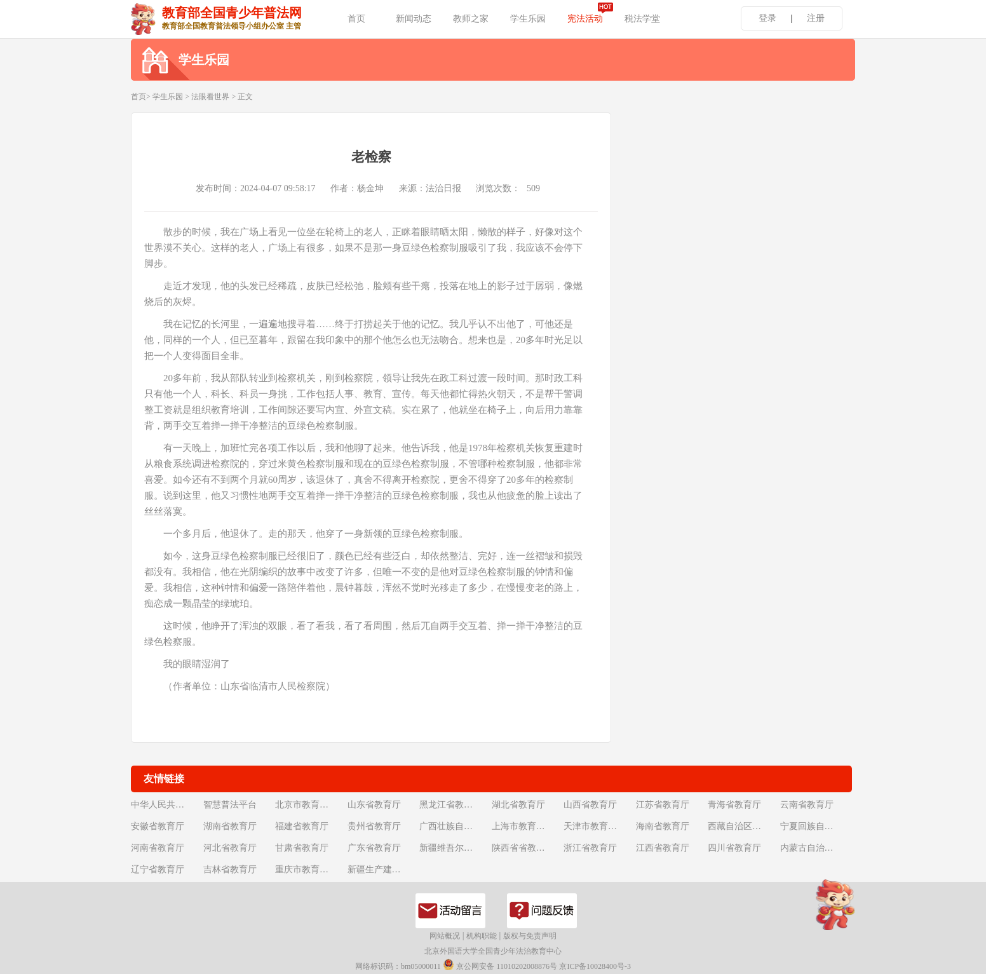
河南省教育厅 (157, 848)
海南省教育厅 (662, 826)
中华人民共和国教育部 (166, 804)
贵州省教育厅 (374, 826)
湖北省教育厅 (518, 804)
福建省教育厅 (301, 826)
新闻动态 (413, 19)
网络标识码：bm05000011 (398, 966)
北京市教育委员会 (310, 804)
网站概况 (444, 935)
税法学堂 (642, 19)
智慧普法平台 (230, 804)
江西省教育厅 (662, 848)
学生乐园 (528, 19)
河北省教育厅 (230, 848)
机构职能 (481, 935)
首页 (356, 19)
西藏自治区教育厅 (743, 826)
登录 (767, 18)
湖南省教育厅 (230, 826)
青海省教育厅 (734, 804)
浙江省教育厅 (590, 848)
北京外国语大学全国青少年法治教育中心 (493, 951)
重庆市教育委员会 (310, 869)
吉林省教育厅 (230, 869)
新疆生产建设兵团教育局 (382, 869)
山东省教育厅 (374, 804)
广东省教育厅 (374, 848)
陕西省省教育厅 (523, 848)
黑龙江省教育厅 (450, 804)
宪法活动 (585, 19)
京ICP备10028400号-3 (595, 966)
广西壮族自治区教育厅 (454, 826)
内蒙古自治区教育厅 (815, 848)
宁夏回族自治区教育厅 (815, 826)
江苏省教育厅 (662, 804)
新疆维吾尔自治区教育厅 (454, 848)
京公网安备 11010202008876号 (500, 965)
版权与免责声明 (530, 935)
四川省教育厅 (734, 848)
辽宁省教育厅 (157, 869)
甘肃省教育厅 (301, 848)
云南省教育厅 (807, 804)
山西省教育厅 (590, 804)
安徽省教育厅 (157, 826)
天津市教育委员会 (598, 826)
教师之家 (471, 19)
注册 (816, 18)
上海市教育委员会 (527, 826)
